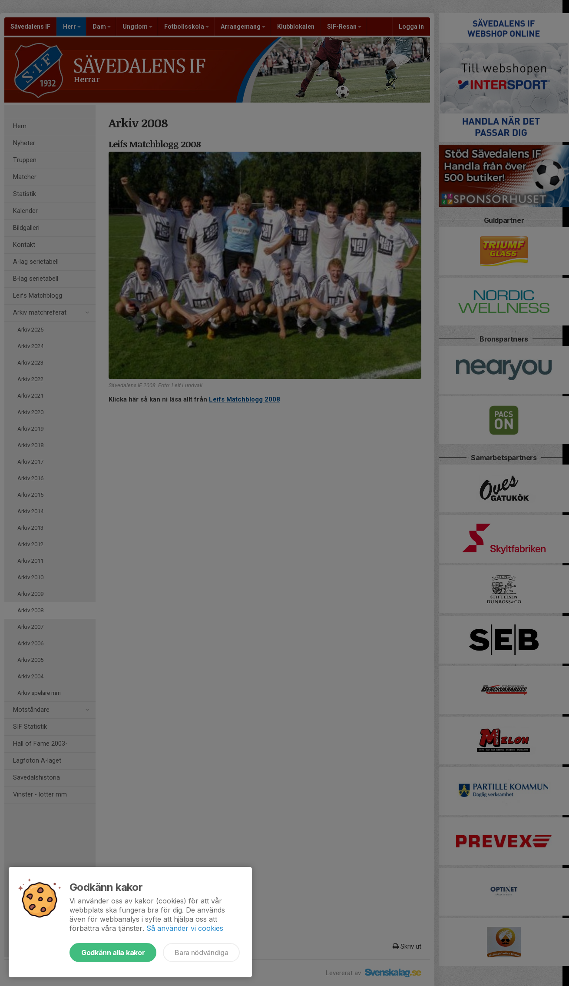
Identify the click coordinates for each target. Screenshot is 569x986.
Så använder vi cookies (184, 928)
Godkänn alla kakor (113, 952)
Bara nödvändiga (201, 952)
